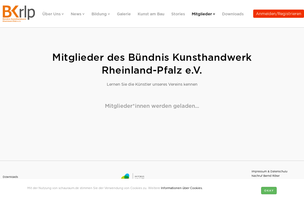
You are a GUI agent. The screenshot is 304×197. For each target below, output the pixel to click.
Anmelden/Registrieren (278, 13)
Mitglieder (202, 13)
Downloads (233, 13)
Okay (269, 190)
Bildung (100, 13)
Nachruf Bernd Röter (266, 175)
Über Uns (52, 13)
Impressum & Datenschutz (270, 171)
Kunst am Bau (151, 13)
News (76, 13)
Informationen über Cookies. (182, 188)
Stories (178, 13)
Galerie (124, 13)
